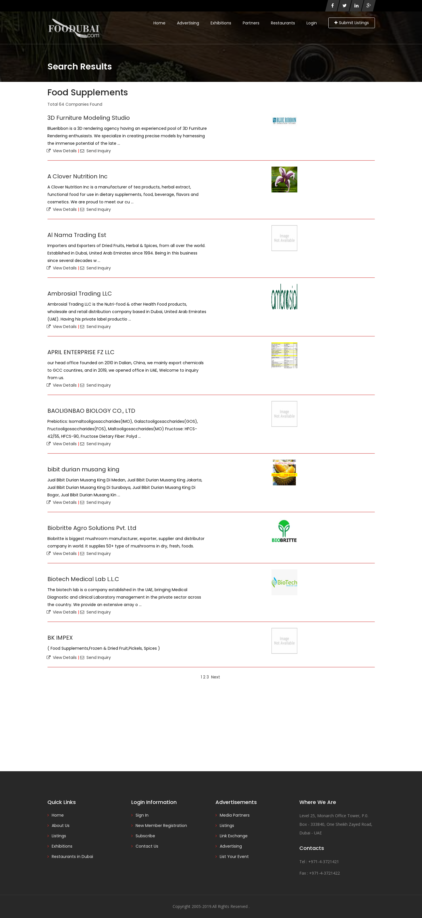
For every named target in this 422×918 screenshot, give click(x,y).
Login (312, 23)
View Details (62, 151)
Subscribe (145, 836)
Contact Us (147, 846)
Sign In (142, 815)
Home (159, 23)
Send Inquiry (95, 151)
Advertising (188, 23)
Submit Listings (351, 23)
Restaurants (283, 23)
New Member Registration (161, 825)
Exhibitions (221, 23)
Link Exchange (234, 836)
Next (215, 677)
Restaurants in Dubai (72, 856)
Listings (59, 836)
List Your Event (234, 856)
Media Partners (235, 815)
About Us (61, 825)
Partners (251, 23)
